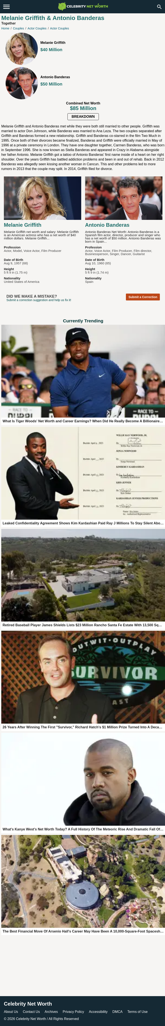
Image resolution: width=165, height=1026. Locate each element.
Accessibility (98, 1012)
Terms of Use (137, 1012)
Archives (51, 1012)
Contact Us (31, 1012)
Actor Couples (37, 28)
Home (5, 28)
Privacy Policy (73, 1012)
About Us (11, 1012)
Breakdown (83, 116)
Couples (18, 28)
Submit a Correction (142, 297)
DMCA (117, 1012)
